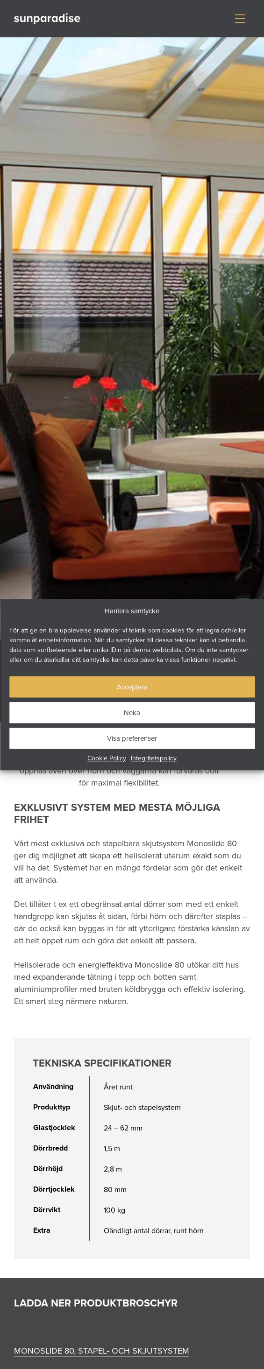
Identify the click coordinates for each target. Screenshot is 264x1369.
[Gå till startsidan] (47, 19)
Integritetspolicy (154, 758)
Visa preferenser (132, 738)
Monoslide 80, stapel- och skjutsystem (101, 1350)
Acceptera (132, 687)
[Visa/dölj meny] (240, 18)
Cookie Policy (106, 758)
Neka (132, 712)
